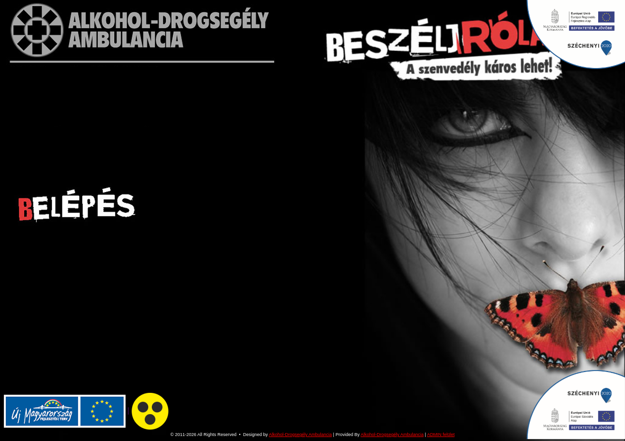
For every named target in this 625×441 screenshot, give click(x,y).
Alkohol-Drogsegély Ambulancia (300, 434)
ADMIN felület (441, 434)
